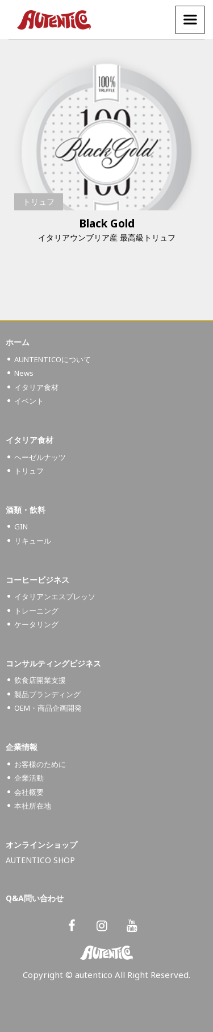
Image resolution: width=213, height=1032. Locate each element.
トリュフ (39, 201)
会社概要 (29, 792)
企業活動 (29, 778)
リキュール (32, 541)
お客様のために (40, 764)
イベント (29, 401)
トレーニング (36, 611)
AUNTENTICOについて (52, 359)
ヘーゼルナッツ (40, 457)
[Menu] (190, 20)
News (24, 373)
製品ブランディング (47, 694)
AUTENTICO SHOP (40, 860)
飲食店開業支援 (40, 680)
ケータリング (36, 624)
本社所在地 (32, 806)
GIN (21, 526)
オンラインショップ (41, 844)
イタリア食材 (36, 387)
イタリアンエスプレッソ (54, 596)
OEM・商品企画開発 (48, 708)
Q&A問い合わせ (35, 898)
